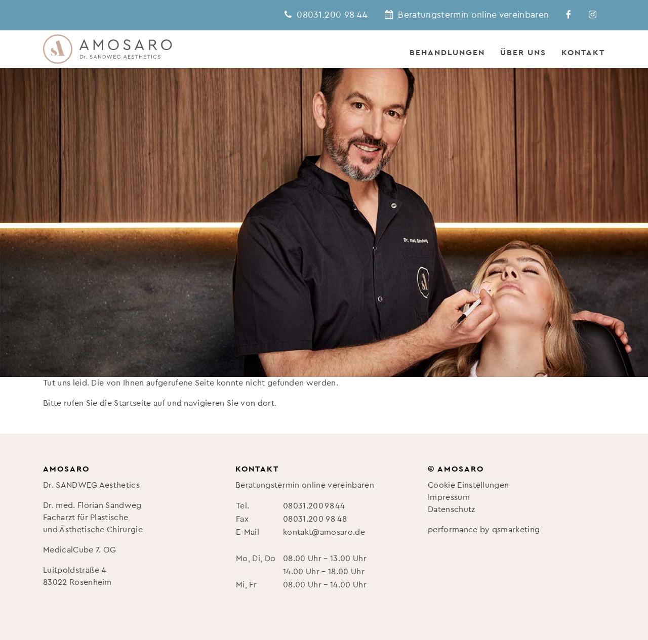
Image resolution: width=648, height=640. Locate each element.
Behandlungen (447, 53)
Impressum (449, 497)
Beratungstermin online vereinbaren (304, 485)
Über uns (523, 53)
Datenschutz (451, 509)
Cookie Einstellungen (468, 485)
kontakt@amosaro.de (324, 532)
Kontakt (583, 53)
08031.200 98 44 (314, 506)
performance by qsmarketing (484, 530)
